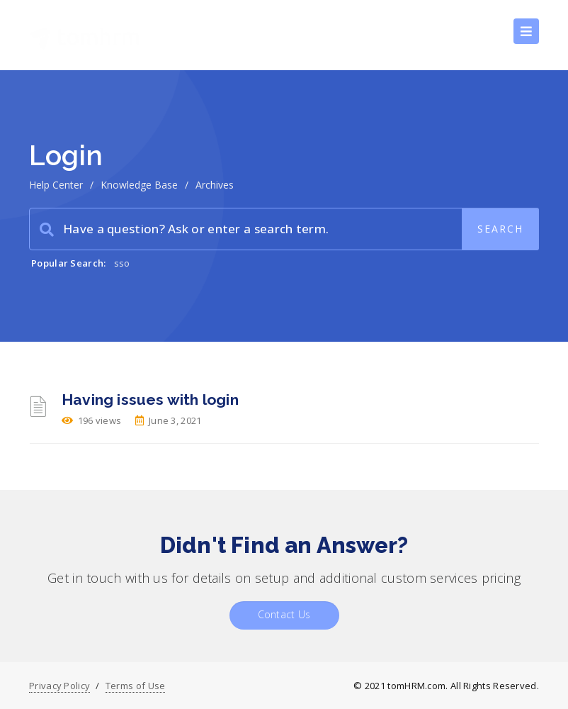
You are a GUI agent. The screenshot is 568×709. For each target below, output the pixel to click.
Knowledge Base (139, 184)
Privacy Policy (59, 685)
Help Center (56, 184)
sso (122, 263)
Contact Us (284, 614)
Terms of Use (136, 685)
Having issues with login (150, 399)
